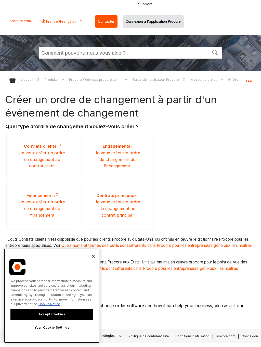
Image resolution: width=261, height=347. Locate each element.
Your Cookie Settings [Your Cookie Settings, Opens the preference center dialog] (52, 327)
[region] (52, 296)
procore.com (20, 21)
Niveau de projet (204, 79)
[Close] (93, 256)
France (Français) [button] (60, 21)
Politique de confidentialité (148, 336)
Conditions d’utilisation (192, 336)
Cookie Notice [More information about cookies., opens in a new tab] (49, 304)
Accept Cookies (51, 314)
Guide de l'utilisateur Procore (156, 79)
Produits (52, 79)
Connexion (250, 336)
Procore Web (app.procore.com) (95, 79)
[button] (215, 52)
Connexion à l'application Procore (153, 21)
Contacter (106, 21)
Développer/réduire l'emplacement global (248, 78)
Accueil (27, 79)
